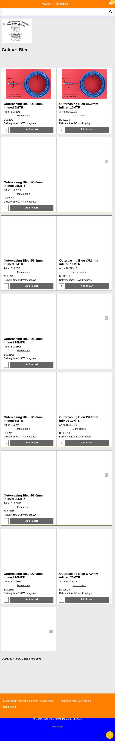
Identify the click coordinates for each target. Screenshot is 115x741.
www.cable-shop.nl (56, 4)
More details (23, 127)
